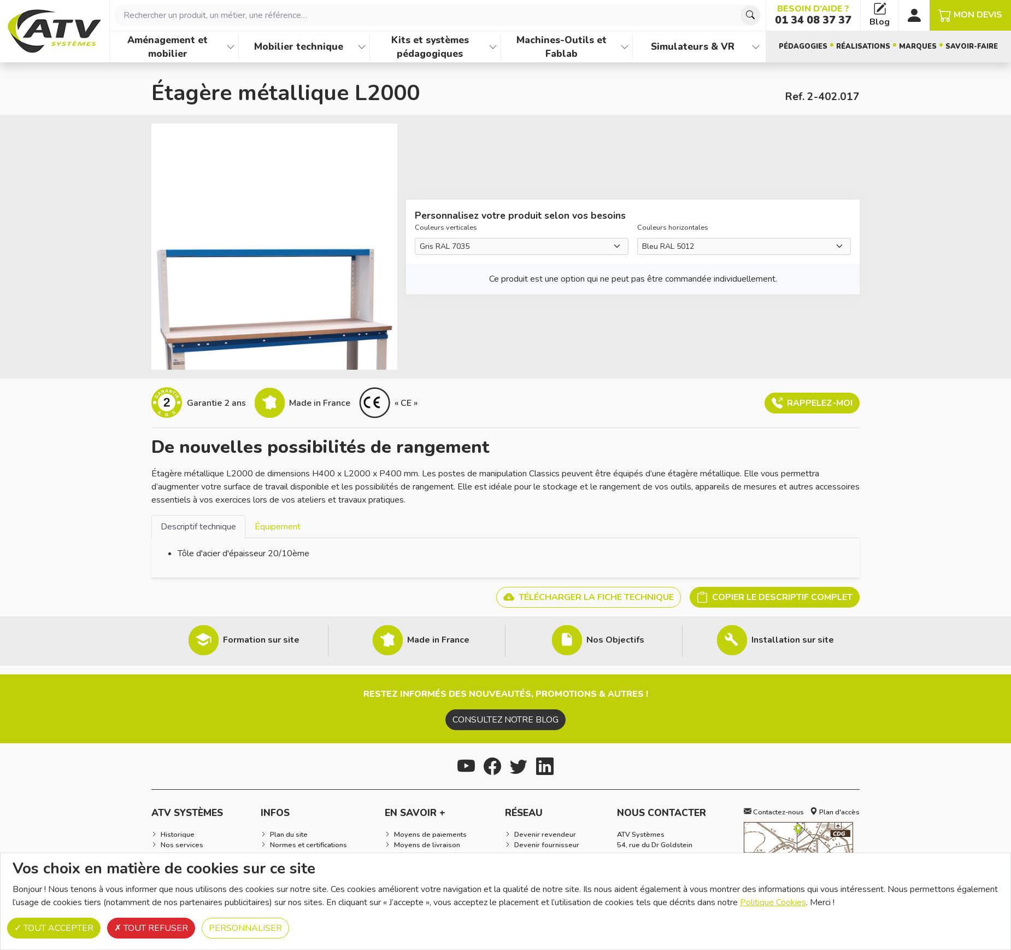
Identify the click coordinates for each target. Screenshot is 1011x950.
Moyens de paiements (430, 835)
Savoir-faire (971, 46)
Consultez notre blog (505, 720)
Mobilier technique (298, 46)
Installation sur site (792, 640)
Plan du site (289, 835)
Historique (178, 835)
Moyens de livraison (427, 845)
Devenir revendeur (545, 835)
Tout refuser (151, 928)
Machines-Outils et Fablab (561, 46)
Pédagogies (803, 46)
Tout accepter (53, 928)
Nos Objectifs (615, 640)
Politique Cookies (773, 902)
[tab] (198, 526)
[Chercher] (750, 15)
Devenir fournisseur (546, 845)
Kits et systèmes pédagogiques (430, 46)
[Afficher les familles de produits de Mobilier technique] (361, 46)
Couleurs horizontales (672, 227)
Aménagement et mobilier (167, 46)
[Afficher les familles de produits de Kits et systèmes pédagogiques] (493, 46)
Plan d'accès (835, 812)
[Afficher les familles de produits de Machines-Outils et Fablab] (624, 46)
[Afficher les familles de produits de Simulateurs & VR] (755, 46)
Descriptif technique (198, 527)
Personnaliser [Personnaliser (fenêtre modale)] (245, 928)
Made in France (438, 640)
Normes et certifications (308, 845)
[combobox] (437, 15)
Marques (918, 46)
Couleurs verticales (446, 227)
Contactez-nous (774, 812)
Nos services (182, 845)
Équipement (278, 527)
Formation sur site (261, 640)
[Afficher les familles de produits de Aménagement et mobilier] (230, 46)
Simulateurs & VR (692, 46)
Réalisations (863, 46)
